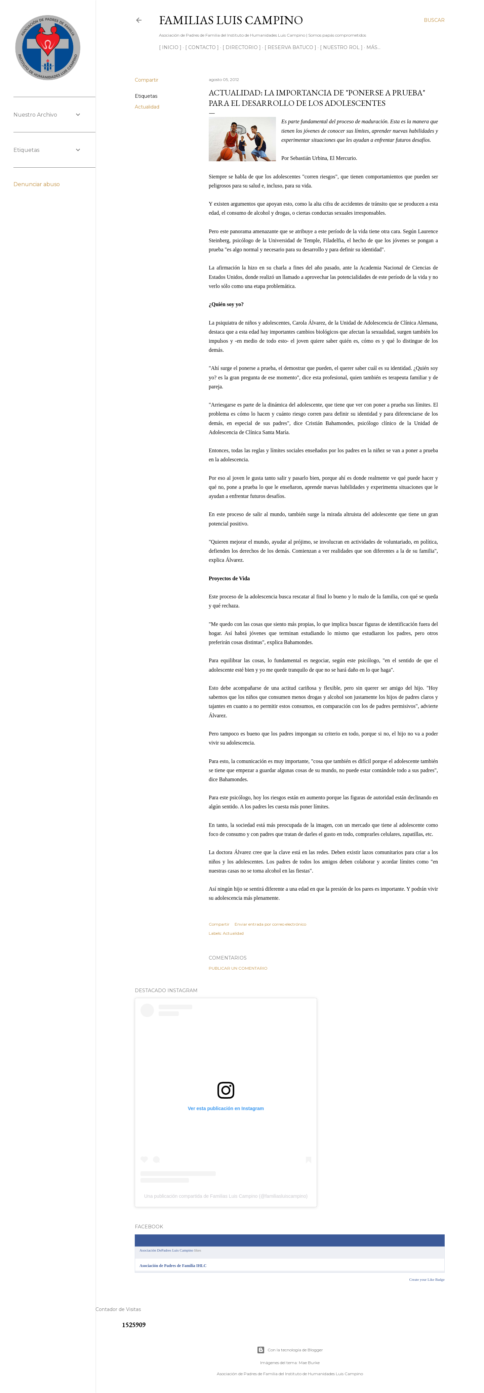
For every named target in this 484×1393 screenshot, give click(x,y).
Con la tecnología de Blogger (290, 1350)
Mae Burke (309, 1362)
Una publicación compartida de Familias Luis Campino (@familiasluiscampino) (226, 1196)
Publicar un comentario (238, 968)
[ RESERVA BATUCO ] (290, 47)
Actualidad (147, 107)
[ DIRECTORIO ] (242, 47)
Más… (373, 47)
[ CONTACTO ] (202, 47)
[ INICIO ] (170, 47)
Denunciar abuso (36, 184)
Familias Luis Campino (231, 20)
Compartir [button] (146, 80)
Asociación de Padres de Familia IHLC (172, 1265)
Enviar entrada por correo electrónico (270, 924)
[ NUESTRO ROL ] (341, 47)
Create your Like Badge (427, 1279)
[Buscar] (434, 20)
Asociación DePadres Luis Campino (166, 1250)
